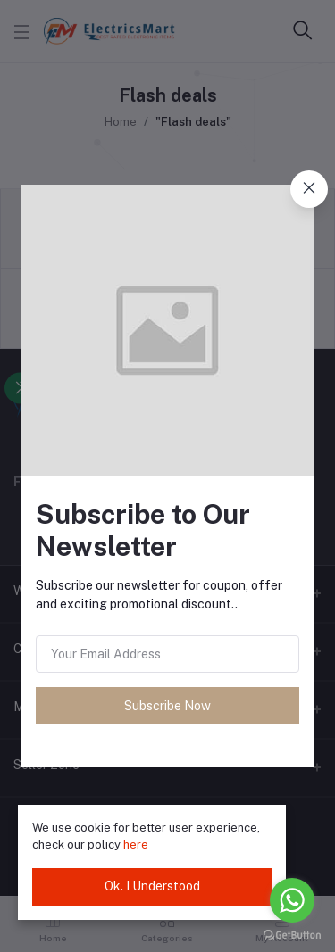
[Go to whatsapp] (292, 900)
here (135, 844)
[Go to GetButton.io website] (292, 934)
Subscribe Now (167, 706)
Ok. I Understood (152, 886)
